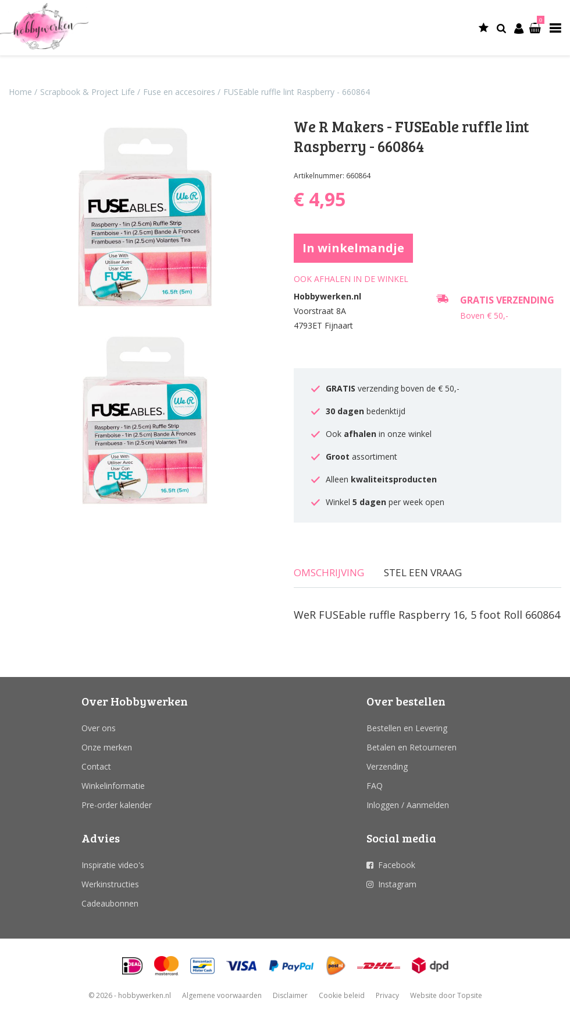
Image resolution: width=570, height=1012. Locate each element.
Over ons (98, 728)
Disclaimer (290, 995)
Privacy (387, 995)
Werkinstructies (110, 884)
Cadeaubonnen (109, 903)
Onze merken (106, 747)
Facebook (396, 864)
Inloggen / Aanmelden (407, 804)
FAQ (374, 785)
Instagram (397, 884)
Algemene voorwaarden (222, 995)
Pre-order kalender (116, 804)
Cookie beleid (342, 995)
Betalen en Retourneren (411, 747)
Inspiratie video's (112, 864)
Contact (96, 766)
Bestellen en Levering (406, 728)
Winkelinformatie (113, 785)
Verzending (387, 766)
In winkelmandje (353, 248)
